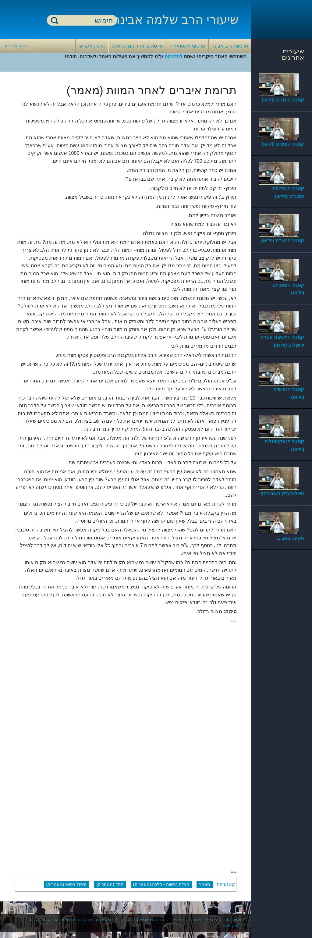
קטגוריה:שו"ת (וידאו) (282, 240)
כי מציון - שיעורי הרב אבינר (194, 919)
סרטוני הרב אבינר (230, 45)
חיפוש (54, 20)
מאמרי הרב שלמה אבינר (50, 919)
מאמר (204, 884)
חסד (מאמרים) (109, 884)
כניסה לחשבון (16, 46)
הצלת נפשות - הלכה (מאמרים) (161, 884)
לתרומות (174, 56)
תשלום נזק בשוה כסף (282, 493)
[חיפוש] (85, 20)
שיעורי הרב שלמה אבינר (176, 19)
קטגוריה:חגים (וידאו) (283, 99)
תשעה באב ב (290, 538)
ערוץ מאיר (231, 926)
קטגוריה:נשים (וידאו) (283, 144)
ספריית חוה (234, 919)
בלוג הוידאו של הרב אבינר (142, 919)
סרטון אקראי (92, 45)
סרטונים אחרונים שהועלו (137, 45)
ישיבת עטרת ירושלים (95, 919)
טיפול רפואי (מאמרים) (66, 884)
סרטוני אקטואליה (187, 45)
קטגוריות (226, 884)
